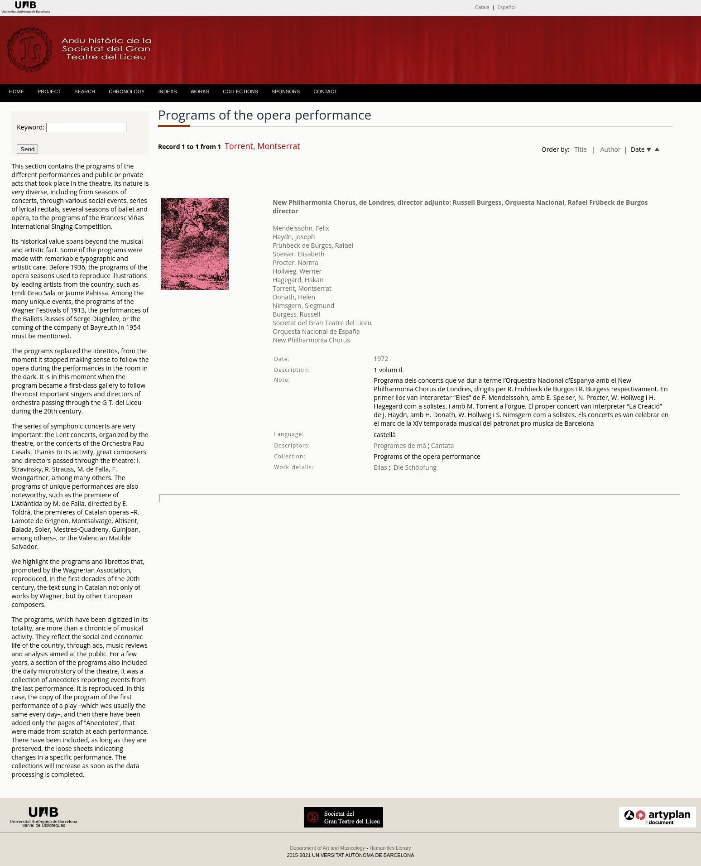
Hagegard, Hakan (298, 279)
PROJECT (49, 91)
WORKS (200, 91)
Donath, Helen (294, 297)
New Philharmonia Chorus (311, 340)
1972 (381, 358)
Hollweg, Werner (297, 271)
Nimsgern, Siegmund (303, 305)
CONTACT (325, 91)
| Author (606, 149)
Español (506, 7)
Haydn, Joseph (294, 236)
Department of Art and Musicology (327, 848)
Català (482, 7)
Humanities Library (390, 848)
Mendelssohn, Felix (301, 228)
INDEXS (167, 91)
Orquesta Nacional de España (316, 331)
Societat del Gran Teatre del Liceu (322, 322)
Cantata (441, 445)
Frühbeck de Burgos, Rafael (313, 245)
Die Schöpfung (415, 467)
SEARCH (84, 91)
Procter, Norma (295, 262)
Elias (380, 467)
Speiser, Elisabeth (298, 254)
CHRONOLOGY (126, 91)
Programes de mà (400, 445)
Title (580, 149)
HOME (16, 91)
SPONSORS (286, 91)
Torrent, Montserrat (302, 288)
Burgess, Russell (296, 314)
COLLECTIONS (240, 91)
